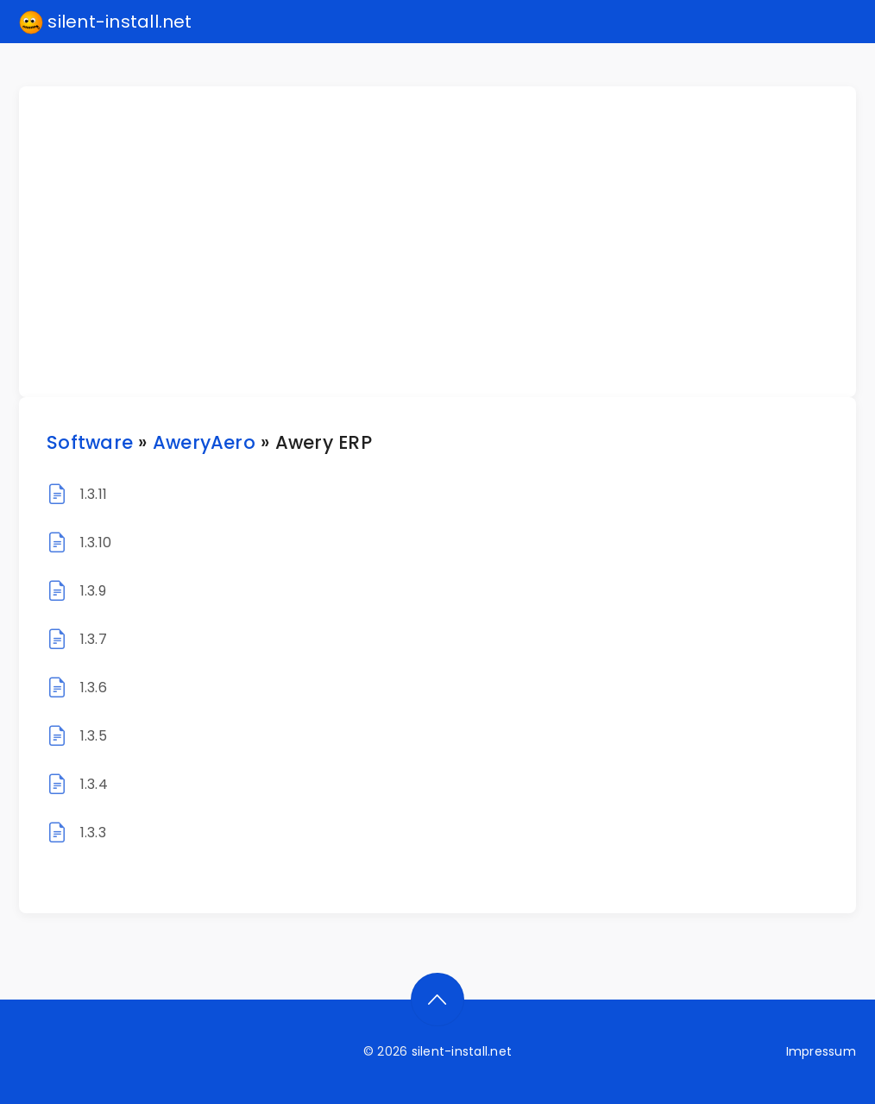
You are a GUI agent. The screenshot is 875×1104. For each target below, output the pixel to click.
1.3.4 (94, 784)
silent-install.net (105, 22)
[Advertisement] (448, 242)
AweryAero (204, 442)
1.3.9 (93, 591)
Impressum (821, 1051)
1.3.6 (93, 687)
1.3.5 (93, 736)
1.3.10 (95, 542)
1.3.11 (93, 494)
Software (90, 442)
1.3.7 (93, 639)
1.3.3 (93, 832)
